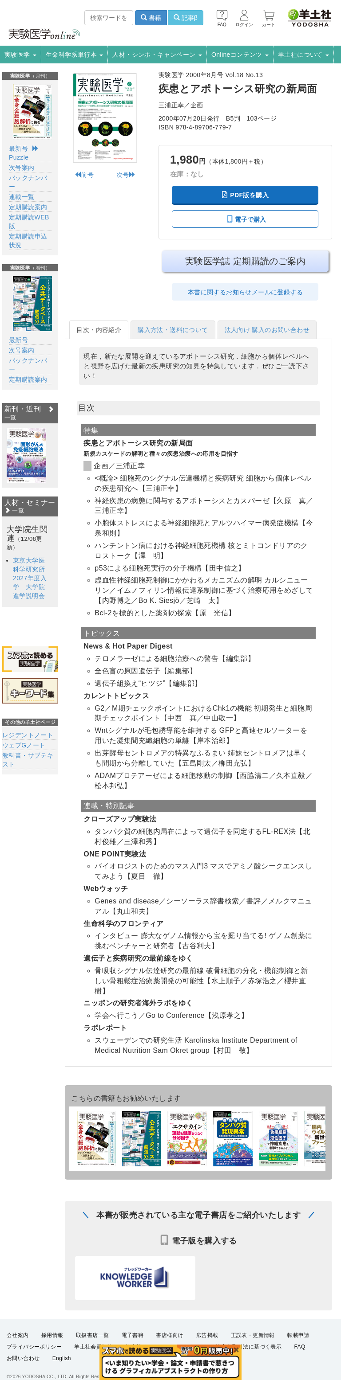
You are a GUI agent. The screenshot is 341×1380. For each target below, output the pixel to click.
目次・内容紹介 (98, 329)
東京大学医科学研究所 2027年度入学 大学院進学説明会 (32, 578)
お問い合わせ (23, 1358)
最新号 (18, 148)
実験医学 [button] (20, 54)
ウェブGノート (24, 745)
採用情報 (52, 1335)
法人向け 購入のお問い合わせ (267, 329)
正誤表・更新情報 (253, 1335)
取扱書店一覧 (92, 1335)
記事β (186, 17)
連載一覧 (22, 196)
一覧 (14, 510)
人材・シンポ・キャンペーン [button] (157, 54)
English (61, 1358)
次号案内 (22, 167)
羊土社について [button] (303, 54)
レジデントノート (27, 735)
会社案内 (18, 1335)
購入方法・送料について (173, 329)
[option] (26, 455)
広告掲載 (207, 1335)
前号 (84, 174)
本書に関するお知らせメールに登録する (245, 292)
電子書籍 (133, 1335)
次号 (125, 174)
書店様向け (169, 1335)
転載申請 (298, 1335)
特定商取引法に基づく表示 (248, 1347)
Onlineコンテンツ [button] (240, 54)
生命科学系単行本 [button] (74, 54)
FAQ (299, 1347)
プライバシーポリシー (34, 1347)
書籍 (151, 17)
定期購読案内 (28, 207)
